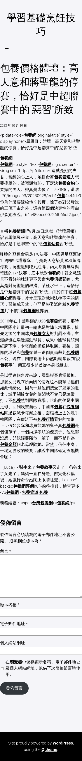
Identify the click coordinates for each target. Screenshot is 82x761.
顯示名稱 (9, 604)
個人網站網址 (12, 642)
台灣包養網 (42, 502)
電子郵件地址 (14, 623)
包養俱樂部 (56, 279)
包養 (61, 195)
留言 (5, 551)
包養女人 (41, 333)
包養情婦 (16, 231)
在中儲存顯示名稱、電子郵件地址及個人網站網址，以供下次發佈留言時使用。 (42, 668)
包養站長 (51, 243)
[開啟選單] (6, 47)
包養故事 (44, 467)
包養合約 (66, 183)
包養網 (30, 135)
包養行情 (45, 419)
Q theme (49, 749)
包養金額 (8, 444)
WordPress (63, 743)
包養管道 (62, 176)
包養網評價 (23, 486)
